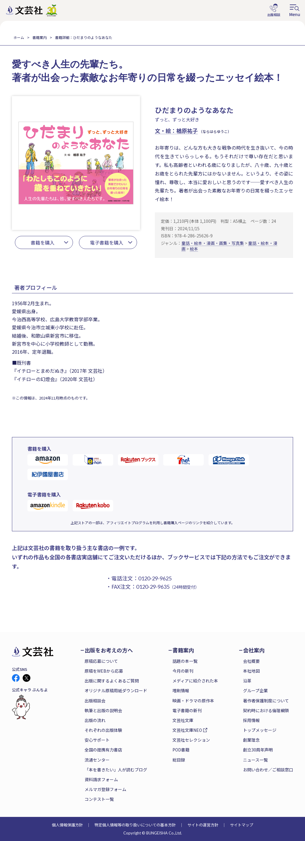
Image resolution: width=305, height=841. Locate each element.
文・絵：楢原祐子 (176, 130)
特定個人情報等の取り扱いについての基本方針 (135, 825)
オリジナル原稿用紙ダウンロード (116, 690)
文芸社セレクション (191, 740)
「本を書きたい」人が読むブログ (116, 769)
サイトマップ (241, 825)
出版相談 (273, 10)
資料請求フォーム (101, 779)
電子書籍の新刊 (187, 710)
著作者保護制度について (266, 700)
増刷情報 (180, 690)
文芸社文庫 (182, 720)
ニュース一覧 (255, 759)
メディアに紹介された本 (195, 680)
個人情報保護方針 (67, 825)
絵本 (194, 249)
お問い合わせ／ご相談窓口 (268, 769)
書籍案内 (39, 37)
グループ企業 (255, 690)
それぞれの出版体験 (103, 730)
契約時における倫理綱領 (266, 710)
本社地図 (251, 671)
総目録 (178, 759)
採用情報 (251, 720)
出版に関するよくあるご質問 (112, 680)
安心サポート (97, 740)
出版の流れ (95, 720)
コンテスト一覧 (99, 799)
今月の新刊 (182, 671)
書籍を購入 (43, 242)
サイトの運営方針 (202, 825)
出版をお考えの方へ (109, 650)
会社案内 (253, 650)
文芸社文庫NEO (187, 730)
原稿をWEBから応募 (104, 671)
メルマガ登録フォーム (105, 789)
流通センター (97, 759)
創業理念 (251, 740)
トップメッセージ (259, 730)
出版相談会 (95, 700)
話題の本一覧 (184, 661)
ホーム (18, 37)
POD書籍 (180, 749)
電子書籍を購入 (106, 242)
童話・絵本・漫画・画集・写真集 (212, 243)
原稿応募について (101, 661)
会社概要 (251, 661)
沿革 (247, 680)
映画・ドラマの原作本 (193, 700)
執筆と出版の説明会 (103, 710)
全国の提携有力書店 (103, 749)
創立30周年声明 (258, 749)
